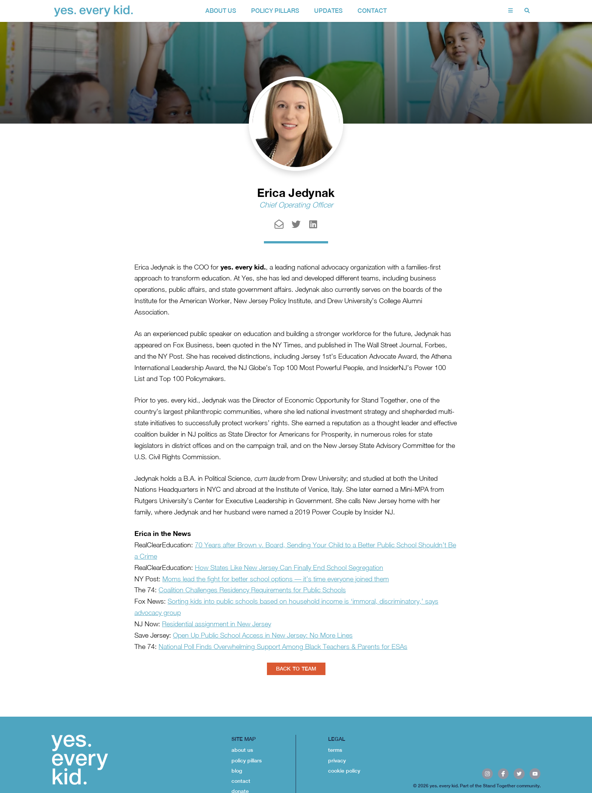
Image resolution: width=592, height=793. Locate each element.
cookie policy (344, 771)
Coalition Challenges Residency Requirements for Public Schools (252, 590)
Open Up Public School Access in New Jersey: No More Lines (263, 635)
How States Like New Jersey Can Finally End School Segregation (289, 568)
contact (372, 10)
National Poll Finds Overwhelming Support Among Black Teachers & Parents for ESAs (283, 647)
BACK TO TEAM (296, 669)
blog (236, 771)
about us (220, 10)
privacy (337, 760)
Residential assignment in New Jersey (216, 624)
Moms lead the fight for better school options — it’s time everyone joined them (275, 579)
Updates (328, 10)
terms (335, 750)
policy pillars (275, 10)
